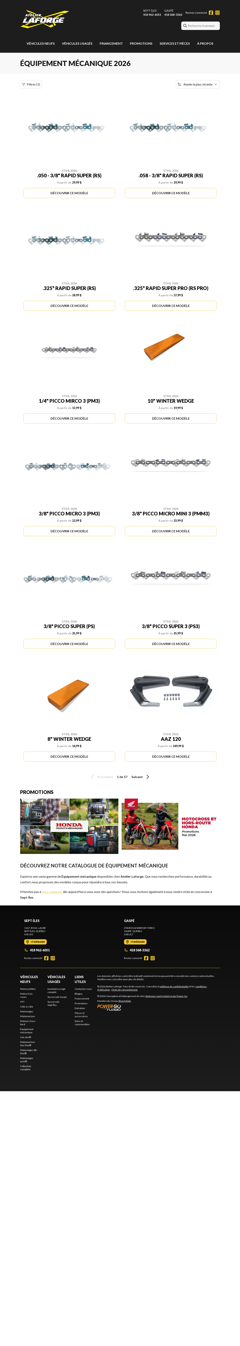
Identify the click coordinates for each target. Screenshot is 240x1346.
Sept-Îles (150, 10)
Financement (111, 43)
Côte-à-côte (26, 1006)
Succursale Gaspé (57, 996)
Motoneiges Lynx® (26, 1060)
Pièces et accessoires (81, 1015)
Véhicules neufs (41, 43)
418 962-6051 (152, 14)
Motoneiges (26, 1011)
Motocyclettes (28, 988)
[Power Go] (142, 1007)
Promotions (141, 43)
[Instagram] (217, 12)
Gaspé (169, 10)
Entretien (80, 1008)
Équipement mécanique (26, 1031)
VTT (22, 1001)
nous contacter (52, 892)
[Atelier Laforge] (45, 19)
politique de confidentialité (174, 986)
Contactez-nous (83, 988)
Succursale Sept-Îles (53, 1003)
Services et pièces (175, 43)
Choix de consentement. (124, 989)
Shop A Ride (124, 1000)
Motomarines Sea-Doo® (27, 1043)
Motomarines (27, 1016)
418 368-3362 (173, 14)
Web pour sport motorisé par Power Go (166, 996)
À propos (205, 43)
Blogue (78, 993)
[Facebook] (211, 12)
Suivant (140, 776)
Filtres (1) (31, 84)
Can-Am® (25, 1037)
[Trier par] (198, 84)
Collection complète (25, 1068)
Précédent (101, 776)
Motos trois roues (26, 995)
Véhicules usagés (77, 43)
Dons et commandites (82, 1023)
